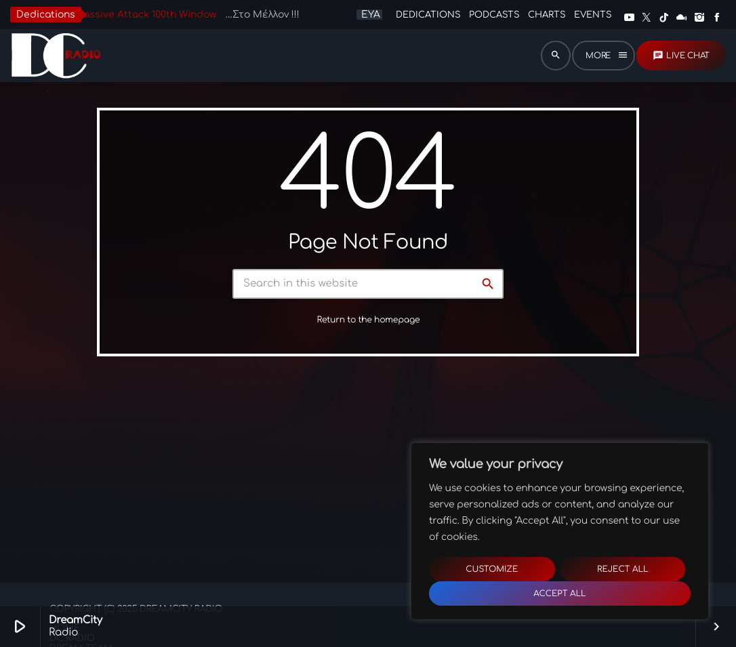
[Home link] (55, 55)
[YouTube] (628, 17)
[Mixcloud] (681, 17)
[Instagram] (699, 17)
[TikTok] (664, 17)
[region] (560, 531)
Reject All (623, 569)
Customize (492, 569)
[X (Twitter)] (646, 17)
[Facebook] (717, 17)
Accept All (559, 593)
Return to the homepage (368, 327)
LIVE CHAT (681, 55)
